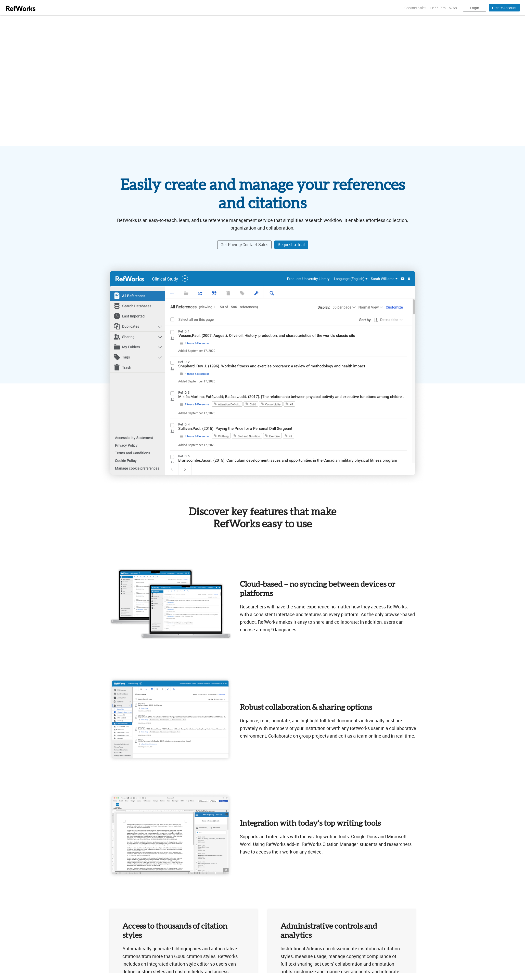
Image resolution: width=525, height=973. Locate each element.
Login (474, 7)
